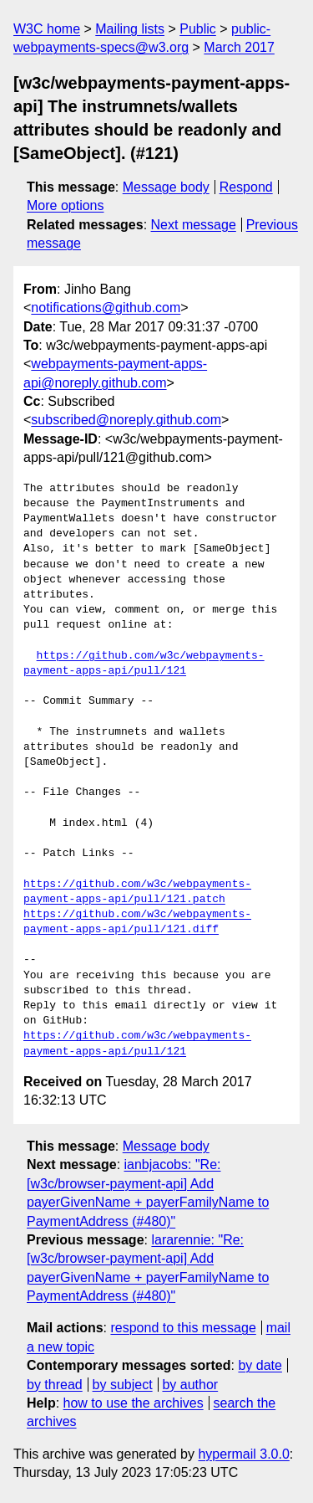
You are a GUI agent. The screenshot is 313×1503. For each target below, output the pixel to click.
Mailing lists (129, 29)
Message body (166, 187)
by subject (123, 1384)
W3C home (46, 29)
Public (197, 29)
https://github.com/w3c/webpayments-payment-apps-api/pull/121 (144, 664)
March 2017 (239, 47)
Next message (193, 225)
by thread (55, 1384)
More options (65, 205)
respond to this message (182, 1328)
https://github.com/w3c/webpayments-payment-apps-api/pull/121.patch (137, 892)
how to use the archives (133, 1403)
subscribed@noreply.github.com (126, 420)
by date (259, 1365)
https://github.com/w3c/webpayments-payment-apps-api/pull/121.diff (137, 922)
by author (190, 1384)
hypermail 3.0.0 (243, 1454)
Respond (246, 187)
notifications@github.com (105, 307)
